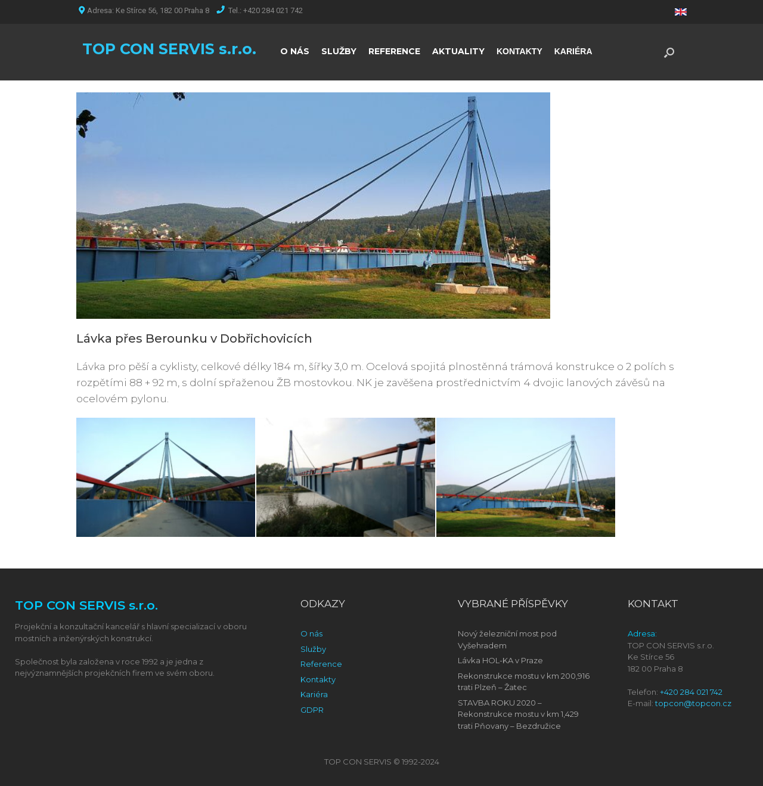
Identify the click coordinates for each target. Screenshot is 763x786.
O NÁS (294, 51)
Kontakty (318, 679)
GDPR (312, 709)
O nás (311, 633)
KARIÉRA (573, 51)
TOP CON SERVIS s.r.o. (169, 49)
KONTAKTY (519, 51)
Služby (313, 649)
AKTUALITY (458, 51)
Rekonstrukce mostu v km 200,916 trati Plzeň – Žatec (524, 681)
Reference (321, 664)
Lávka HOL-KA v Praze (500, 660)
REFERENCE (394, 51)
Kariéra (314, 694)
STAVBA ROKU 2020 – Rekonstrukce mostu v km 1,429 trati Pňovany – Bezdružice (518, 714)
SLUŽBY (338, 51)
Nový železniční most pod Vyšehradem (507, 639)
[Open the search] (669, 52)
